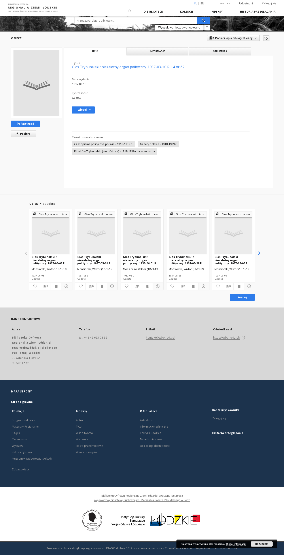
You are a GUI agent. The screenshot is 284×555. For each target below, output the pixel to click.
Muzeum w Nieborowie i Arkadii (32, 458)
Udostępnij (246, 3)
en (202, 3)
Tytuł (79, 426)
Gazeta (76, 98)
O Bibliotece (153, 11)
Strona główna (22, 402)
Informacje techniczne (154, 426)
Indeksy (217, 11)
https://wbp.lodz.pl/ (226, 337)
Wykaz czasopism (87, 452)
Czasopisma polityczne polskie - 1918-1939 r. (103, 144)
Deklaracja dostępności (155, 446)
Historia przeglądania (257, 11)
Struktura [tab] (220, 51)
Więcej (242, 297)
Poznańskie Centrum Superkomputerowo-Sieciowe (201, 548)
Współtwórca (84, 433)
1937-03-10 (79, 84)
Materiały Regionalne (25, 426)
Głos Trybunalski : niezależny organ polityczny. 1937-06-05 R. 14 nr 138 (233, 260)
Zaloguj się (269, 3)
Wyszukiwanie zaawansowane (179, 27)
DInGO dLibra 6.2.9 (119, 548)
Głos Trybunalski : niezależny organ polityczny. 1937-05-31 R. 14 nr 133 (96, 260)
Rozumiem (262, 544)
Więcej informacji (236, 544)
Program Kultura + (23, 420)
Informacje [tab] (157, 51)
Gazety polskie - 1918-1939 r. (158, 144)
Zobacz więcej (21, 469)
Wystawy (17, 446)
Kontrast (225, 3)
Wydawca (82, 439)
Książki (16, 433)
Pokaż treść (25, 123)
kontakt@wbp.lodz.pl (160, 337)
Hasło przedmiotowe (89, 446)
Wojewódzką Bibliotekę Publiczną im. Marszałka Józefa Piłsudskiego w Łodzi (142, 500)
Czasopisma (20, 439)
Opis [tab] (95, 51)
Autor (79, 420)
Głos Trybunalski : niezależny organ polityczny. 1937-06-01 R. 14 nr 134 (142, 260)
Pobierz (22, 134)
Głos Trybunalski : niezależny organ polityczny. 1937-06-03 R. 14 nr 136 (50, 260)
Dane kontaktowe (151, 439)
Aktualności (147, 420)
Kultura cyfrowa (22, 452)
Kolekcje (186, 11)
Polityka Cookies (150, 433)
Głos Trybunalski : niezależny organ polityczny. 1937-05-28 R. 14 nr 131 (187, 260)
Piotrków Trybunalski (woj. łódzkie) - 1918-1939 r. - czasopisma (114, 151)
